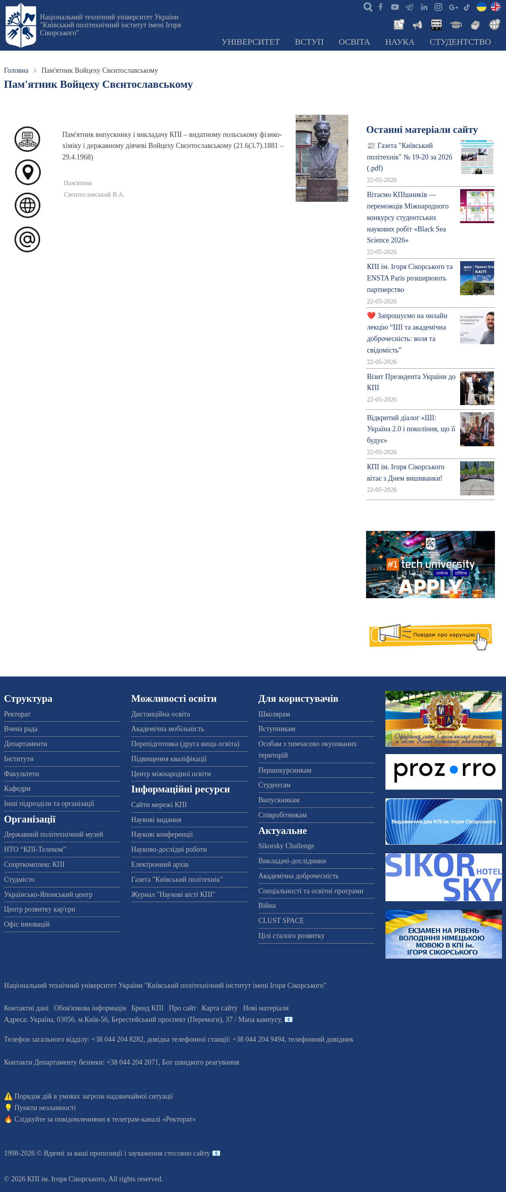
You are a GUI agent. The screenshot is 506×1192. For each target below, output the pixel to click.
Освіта (354, 42)
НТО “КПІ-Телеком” (35, 849)
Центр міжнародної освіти (171, 774)
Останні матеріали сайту (422, 129)
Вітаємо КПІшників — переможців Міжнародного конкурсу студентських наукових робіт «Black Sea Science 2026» (408, 217)
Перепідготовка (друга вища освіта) (185, 744)
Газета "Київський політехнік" (177, 879)
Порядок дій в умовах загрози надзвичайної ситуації (94, 1096)
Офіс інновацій (27, 924)
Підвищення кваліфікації (169, 759)
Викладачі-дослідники (292, 861)
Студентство (460, 42)
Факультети (21, 774)
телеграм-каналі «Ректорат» (154, 1119)
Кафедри (17, 788)
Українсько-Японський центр (48, 894)
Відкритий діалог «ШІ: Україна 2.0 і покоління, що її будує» (411, 429)
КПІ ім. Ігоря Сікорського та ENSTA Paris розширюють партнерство (410, 278)
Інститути (19, 759)
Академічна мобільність (167, 729)
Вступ (309, 42)
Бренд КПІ (147, 1008)
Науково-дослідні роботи (169, 849)
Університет (250, 42)
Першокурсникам (285, 770)
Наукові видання (156, 820)
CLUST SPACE (281, 921)
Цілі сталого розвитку (292, 936)
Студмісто (19, 879)
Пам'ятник (78, 183)
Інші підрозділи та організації (49, 803)
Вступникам (277, 729)
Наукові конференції (162, 834)
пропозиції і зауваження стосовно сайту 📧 (155, 1153)
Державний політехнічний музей (53, 834)
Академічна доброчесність (299, 876)
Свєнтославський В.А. (94, 194)
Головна (16, 70)
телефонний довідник (321, 1039)
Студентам (275, 785)
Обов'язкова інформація (90, 1008)
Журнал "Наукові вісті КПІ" (173, 894)
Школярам (274, 714)
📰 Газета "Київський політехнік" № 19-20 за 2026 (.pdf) (409, 157)
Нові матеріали (266, 1008)
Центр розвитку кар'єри (39, 909)
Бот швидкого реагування (200, 1062)
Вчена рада (21, 729)
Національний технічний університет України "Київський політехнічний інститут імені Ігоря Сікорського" (110, 25)
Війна (267, 906)
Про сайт (182, 1008)
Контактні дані (26, 1008)
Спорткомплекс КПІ (34, 864)
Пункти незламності (45, 1108)
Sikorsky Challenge (287, 846)
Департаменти (25, 744)
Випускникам (279, 800)
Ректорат (17, 714)
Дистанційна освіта (160, 714)
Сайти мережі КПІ (159, 805)
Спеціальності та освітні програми (311, 891)
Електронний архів (160, 864)
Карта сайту (220, 1008)
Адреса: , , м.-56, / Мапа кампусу (142, 1019)
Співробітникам (283, 815)
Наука (400, 42)
